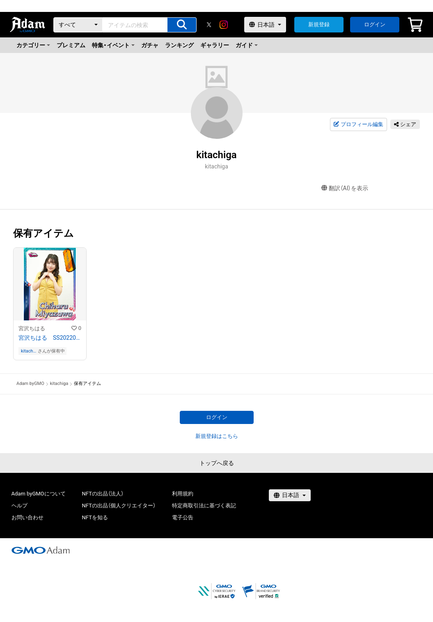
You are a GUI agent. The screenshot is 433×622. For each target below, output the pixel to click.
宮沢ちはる (31, 328)
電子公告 (182, 517)
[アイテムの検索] (182, 24)
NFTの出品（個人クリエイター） (119, 505)
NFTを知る (95, 517)
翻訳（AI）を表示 (345, 188)
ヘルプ (19, 505)
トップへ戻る (216, 463)
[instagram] (224, 25)
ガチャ (149, 45)
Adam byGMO (30, 383)
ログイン (374, 24)
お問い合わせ (27, 517)
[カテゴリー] (78, 24)
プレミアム (71, 45)
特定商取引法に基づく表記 (204, 505)
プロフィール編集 (358, 124)
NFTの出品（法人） (103, 494)
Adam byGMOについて (38, 494)
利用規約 (182, 494)
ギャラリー (214, 45)
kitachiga (29, 351)
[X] (209, 25)
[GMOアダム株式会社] (40, 550)
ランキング (179, 45)
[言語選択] (265, 24)
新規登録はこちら (216, 436)
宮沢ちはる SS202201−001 (49, 337)
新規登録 (319, 24)
